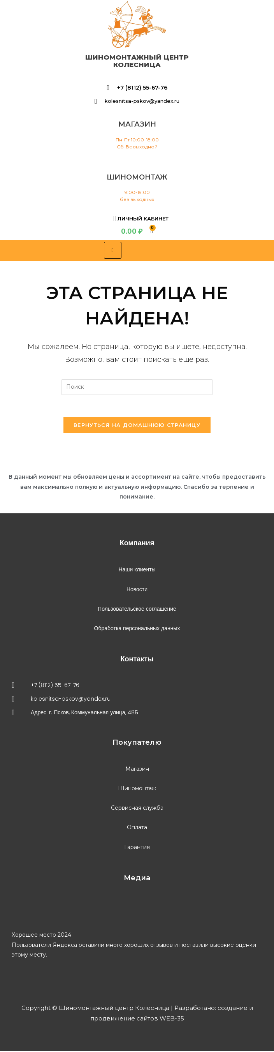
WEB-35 (171, 1019)
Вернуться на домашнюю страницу (137, 426)
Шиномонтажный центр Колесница (137, 61)
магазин (137, 124)
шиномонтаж (137, 177)
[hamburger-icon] (112, 250)
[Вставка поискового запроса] (137, 387)
